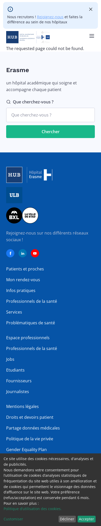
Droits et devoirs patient (29, 417)
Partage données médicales (33, 428)
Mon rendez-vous (23, 280)
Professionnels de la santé (31, 301)
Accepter (86, 519)
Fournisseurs (19, 381)
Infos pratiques (20, 290)
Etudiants (15, 370)
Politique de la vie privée (29, 439)
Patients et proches (25, 269)
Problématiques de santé (30, 323)
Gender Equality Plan (26, 449)
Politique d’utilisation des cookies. (33, 508)
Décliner (67, 519)
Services (14, 312)
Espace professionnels (28, 337)
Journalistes (17, 391)
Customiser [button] (13, 519)
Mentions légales (22, 406)
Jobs (10, 359)
